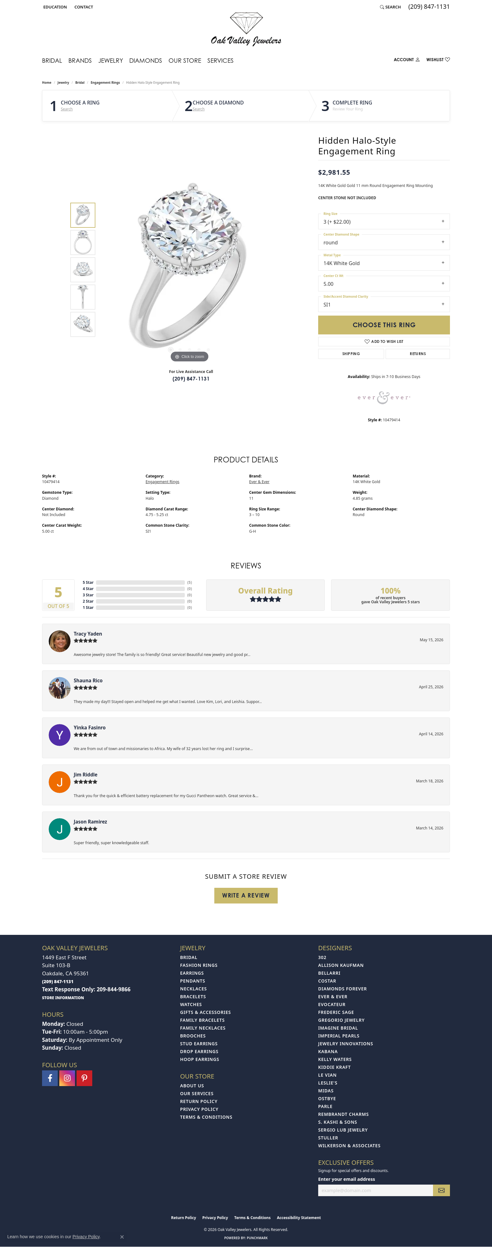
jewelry (63, 82)
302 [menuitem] (322, 957)
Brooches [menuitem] (193, 1036)
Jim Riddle (86, 774)
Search (67, 109)
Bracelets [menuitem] (193, 996)
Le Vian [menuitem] (327, 1075)
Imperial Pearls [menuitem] (339, 1036)
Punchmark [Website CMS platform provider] (257, 1238)
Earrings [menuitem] (192, 973)
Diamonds (145, 60)
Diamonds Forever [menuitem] (342, 989)
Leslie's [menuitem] (327, 1083)
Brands (80, 60)
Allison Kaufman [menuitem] (341, 965)
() (189, 582)
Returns (418, 353)
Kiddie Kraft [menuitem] (334, 1067)
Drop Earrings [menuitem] (199, 1051)
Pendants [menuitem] (192, 981)
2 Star (88, 601)
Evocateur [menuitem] (331, 1004)
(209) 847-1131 (191, 379)
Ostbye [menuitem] (327, 1098)
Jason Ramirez (90, 821)
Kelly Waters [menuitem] (335, 1059)
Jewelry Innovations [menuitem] (345, 1044)
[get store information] (63, 997)
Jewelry (110, 60)
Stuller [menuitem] (328, 1138)
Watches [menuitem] (191, 1004)
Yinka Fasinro (90, 727)
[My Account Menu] (407, 60)
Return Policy (198, 1101)
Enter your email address (346, 1179)
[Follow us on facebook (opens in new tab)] (50, 1078)
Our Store (184, 60)
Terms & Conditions (206, 1117)
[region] (189, 270)
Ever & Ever (259, 481)
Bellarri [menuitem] (329, 973)
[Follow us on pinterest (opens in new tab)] (84, 1078)
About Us (192, 1086)
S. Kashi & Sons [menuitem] (337, 1122)
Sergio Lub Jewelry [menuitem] (343, 1130)
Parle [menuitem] (325, 1106)
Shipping (351, 353)
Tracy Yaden (88, 634)
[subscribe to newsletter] (441, 1190)
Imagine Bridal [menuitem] (338, 1028)
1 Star (88, 607)
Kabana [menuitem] (328, 1051)
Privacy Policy (199, 1109)
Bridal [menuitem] (188, 957)
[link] (83, 7)
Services (220, 60)
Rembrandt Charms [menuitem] (343, 1114)
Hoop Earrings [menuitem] (199, 1059)
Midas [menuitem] (326, 1091)
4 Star (88, 588)
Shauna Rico (88, 680)
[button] (54, 7)
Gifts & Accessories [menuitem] (205, 1012)
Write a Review (246, 895)
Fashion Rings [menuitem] (198, 965)
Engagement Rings (105, 82)
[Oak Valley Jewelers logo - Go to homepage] (246, 29)
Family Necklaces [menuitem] (203, 1028)
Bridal (52, 60)
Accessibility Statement (299, 1217)
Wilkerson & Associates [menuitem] (349, 1145)
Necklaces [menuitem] (193, 989)
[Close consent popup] (122, 1237)
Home (46, 82)
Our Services (197, 1093)
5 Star (88, 582)
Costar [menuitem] (327, 981)
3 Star (88, 595)
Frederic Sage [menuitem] (336, 1012)
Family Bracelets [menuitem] (202, 1020)
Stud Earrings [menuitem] (199, 1044)
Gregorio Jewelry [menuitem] (341, 1020)
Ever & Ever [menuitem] (332, 996)
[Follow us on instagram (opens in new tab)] (67, 1078)
